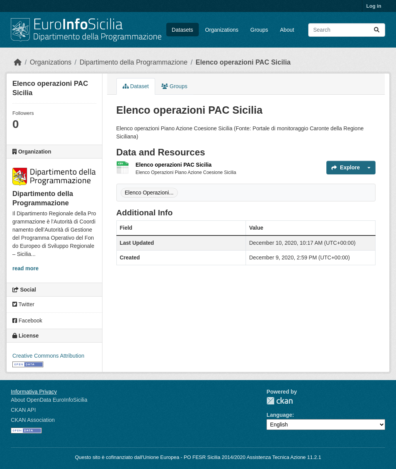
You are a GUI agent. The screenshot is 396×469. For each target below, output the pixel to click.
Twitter (23, 304)
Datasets (182, 30)
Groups (259, 30)
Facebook (27, 320)
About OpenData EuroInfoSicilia (49, 400)
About (287, 30)
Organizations (221, 30)
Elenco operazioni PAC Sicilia (243, 62)
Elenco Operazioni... (149, 192)
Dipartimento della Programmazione (134, 62)
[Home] (18, 62)
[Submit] (376, 30)
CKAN (279, 401)
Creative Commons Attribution (48, 356)
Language (279, 415)
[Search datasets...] (346, 30)
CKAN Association (33, 420)
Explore (345, 167)
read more (25, 268)
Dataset (136, 86)
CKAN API (23, 410)
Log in (373, 6)
